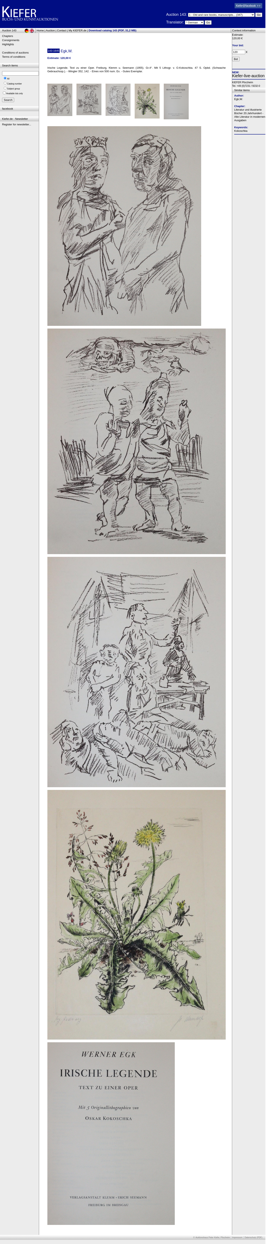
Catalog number (14, 84)
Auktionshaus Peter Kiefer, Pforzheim (213, 1237)
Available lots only (14, 93)
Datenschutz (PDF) (253, 1237)
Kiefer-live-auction (248, 75)
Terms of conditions (13, 56)
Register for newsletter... (16, 124)
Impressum (237, 1237)
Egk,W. (238, 99)
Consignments (10, 40)
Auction (50, 30)
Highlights (8, 44)
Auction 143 (9, 30)
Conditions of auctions (15, 52)
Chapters (7, 36)
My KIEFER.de (77, 30)
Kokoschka (241, 130)
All (8, 79)
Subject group (13, 89)
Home (40, 30)
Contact (61, 30)
